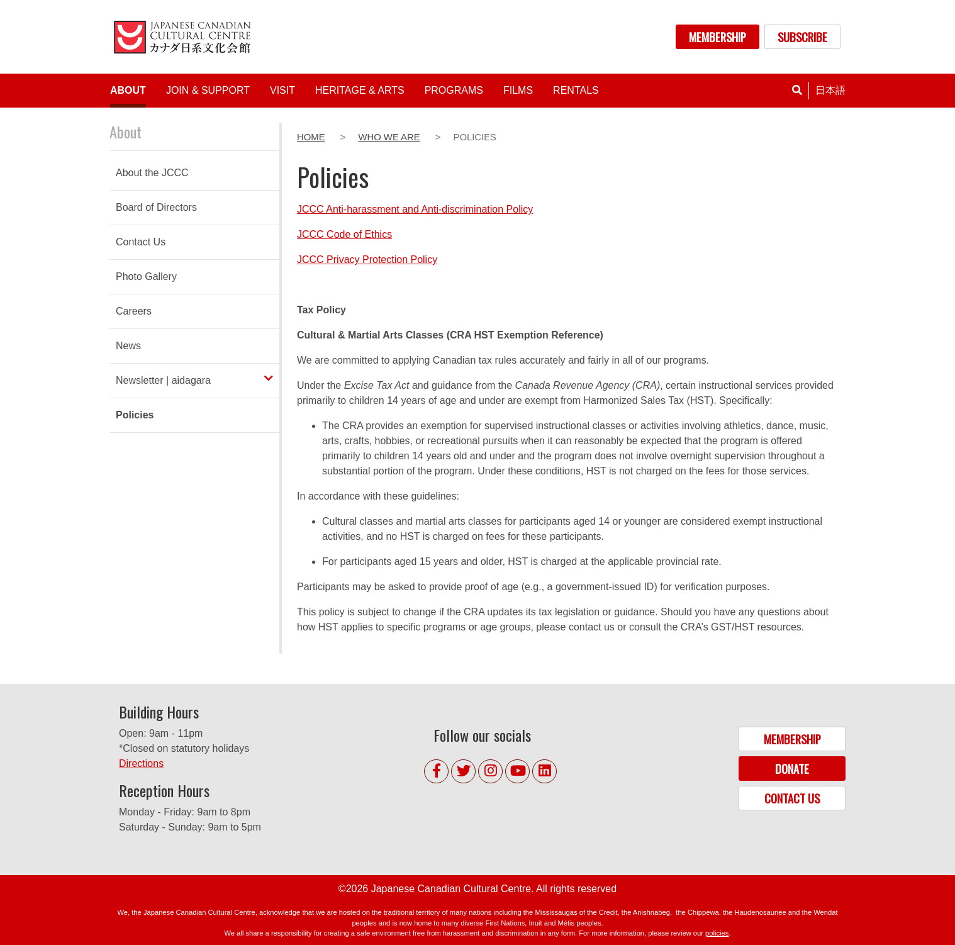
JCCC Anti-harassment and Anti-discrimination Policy (415, 209)
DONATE (792, 768)
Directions (141, 763)
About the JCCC (152, 172)
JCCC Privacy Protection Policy (367, 259)
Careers (134, 311)
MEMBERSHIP (717, 36)
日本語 (830, 90)
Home (311, 137)
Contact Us (140, 242)
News (128, 345)
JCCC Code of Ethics (344, 234)
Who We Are (389, 137)
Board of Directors (156, 207)
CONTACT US (792, 798)
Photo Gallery (146, 276)
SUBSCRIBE (802, 36)
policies (717, 933)
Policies (135, 415)
